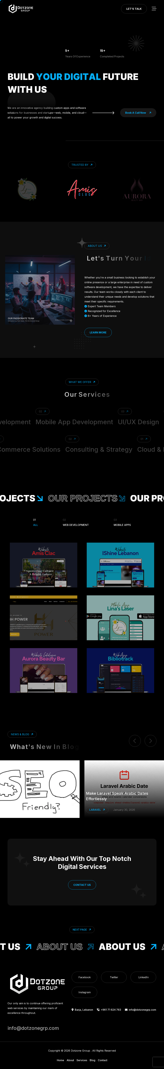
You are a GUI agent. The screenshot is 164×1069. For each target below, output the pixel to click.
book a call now (138, 112)
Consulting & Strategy (95, 449)
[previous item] (135, 741)
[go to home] (21, 8)
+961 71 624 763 (109, 1009)
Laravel (97, 809)
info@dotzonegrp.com (140, 1009)
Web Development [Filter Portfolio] (76, 521)
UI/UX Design (142, 422)
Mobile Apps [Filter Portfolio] (122, 521)
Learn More (98, 332)
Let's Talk (134, 8)
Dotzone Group (80, 1050)
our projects (92, 498)
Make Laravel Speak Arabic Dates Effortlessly (117, 796)
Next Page (82, 929)
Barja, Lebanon (82, 1009)
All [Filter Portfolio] (35, 521)
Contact (102, 1060)
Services (82, 1060)
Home (60, 1060)
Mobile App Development (78, 422)
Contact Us (82, 884)
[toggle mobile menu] (154, 8)
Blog (92, 1060)
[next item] (150, 741)
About (70, 1060)
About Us (69, 947)
